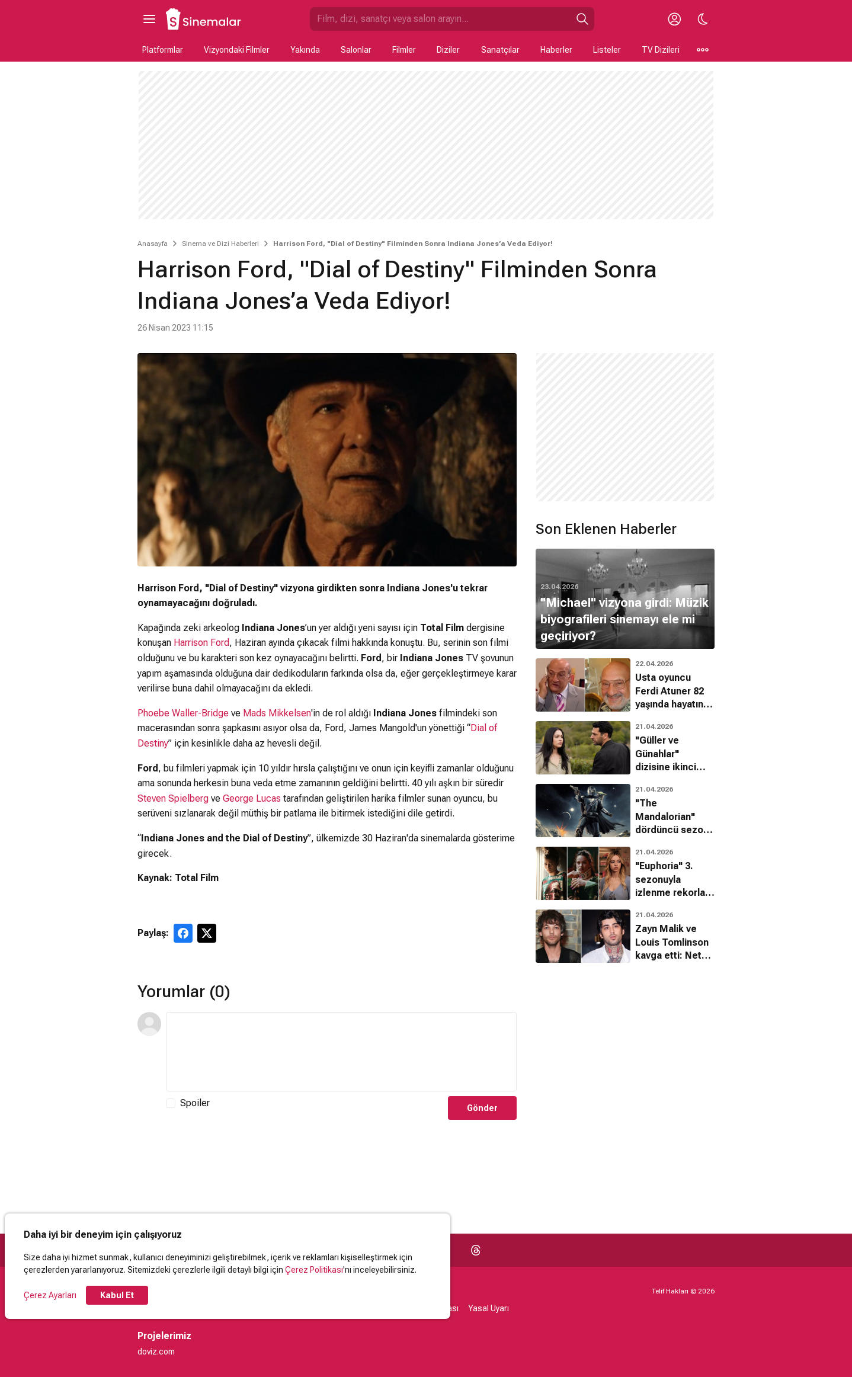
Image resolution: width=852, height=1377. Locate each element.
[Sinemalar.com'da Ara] (440, 19)
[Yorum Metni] (341, 1051)
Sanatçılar (500, 50)
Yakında (305, 50)
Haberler (556, 50)
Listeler (607, 50)
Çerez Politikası (314, 1269)
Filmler (404, 50)
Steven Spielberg (173, 798)
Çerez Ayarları (50, 1295)
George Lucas (252, 798)
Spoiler (195, 1103)
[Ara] (582, 19)
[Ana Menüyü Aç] (149, 19)
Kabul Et (117, 1295)
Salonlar (356, 50)
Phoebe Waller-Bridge (183, 713)
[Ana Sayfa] (204, 19)
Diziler (448, 50)
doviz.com (156, 1351)
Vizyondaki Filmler (237, 50)
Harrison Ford (201, 642)
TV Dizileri (661, 50)
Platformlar (162, 50)
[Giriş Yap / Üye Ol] (674, 19)
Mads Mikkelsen (277, 713)
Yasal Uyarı (488, 1308)
